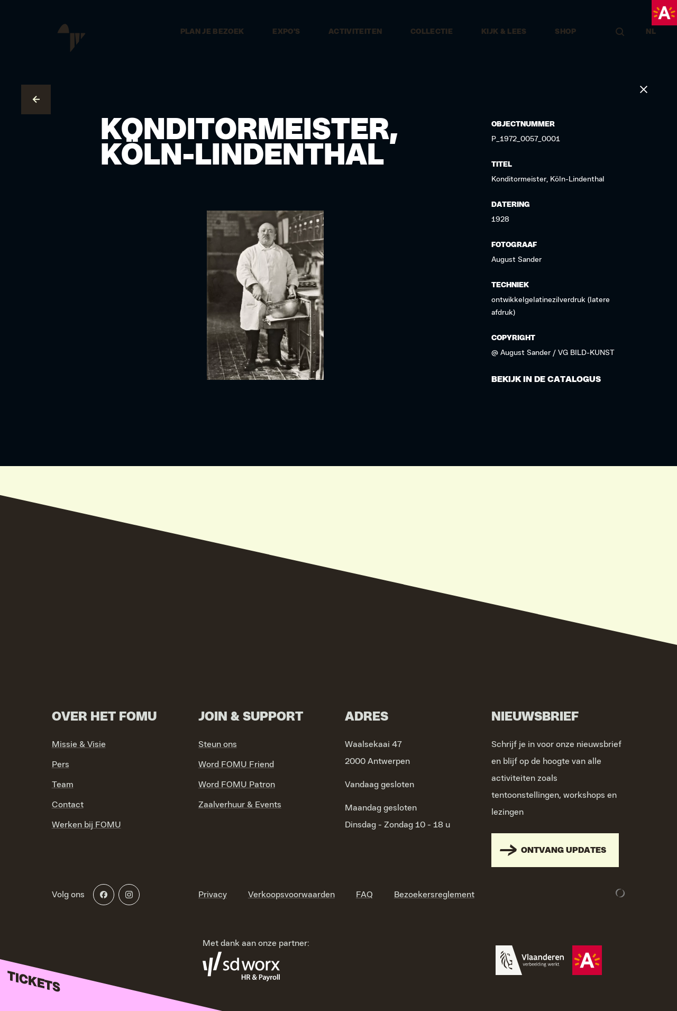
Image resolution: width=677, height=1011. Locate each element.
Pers (60, 764)
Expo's (286, 31)
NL (651, 31)
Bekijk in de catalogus (546, 379)
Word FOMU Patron (236, 784)
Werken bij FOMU (86, 825)
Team (63, 784)
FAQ (364, 894)
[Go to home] (70, 31)
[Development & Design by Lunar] (620, 893)
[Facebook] (103, 894)
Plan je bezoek (212, 31)
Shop (565, 31)
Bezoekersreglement (434, 894)
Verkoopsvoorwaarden (291, 894)
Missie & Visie (79, 744)
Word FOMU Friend (236, 764)
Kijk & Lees (504, 31)
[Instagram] (129, 894)
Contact (68, 804)
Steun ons (217, 744)
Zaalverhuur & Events (239, 804)
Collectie (431, 31)
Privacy (212, 894)
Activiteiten (355, 31)
